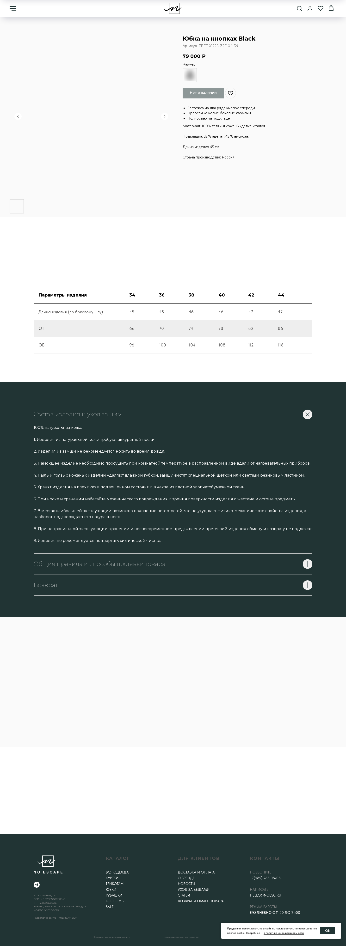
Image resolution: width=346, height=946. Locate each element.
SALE (110, 907)
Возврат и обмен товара (201, 901)
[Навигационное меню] (13, 8)
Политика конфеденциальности (111, 937)
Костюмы (115, 901)
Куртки (112, 878)
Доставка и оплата (196, 872)
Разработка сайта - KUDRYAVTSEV (55, 917)
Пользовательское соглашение (180, 937)
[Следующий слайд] (164, 116)
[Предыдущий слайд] (18, 116)
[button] (299, 8)
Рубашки (114, 895)
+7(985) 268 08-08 (265, 878)
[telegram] (37, 885)
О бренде (186, 878)
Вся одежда (117, 872)
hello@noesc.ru (265, 895)
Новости (186, 884)
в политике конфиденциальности (284, 932)
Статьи (184, 895)
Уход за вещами (194, 889)
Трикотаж (115, 884)
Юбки (111, 889)
